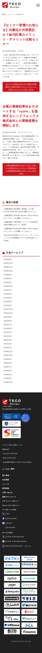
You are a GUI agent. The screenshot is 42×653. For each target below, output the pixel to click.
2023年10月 (8, 271)
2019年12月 (8, 382)
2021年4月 (8, 336)
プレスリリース (26, 132)
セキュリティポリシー (10, 505)
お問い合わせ (7, 492)
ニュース (5, 484)
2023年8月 (8, 278)
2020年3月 (8, 378)
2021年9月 (8, 317)
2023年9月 (8, 275)
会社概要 (5, 480)
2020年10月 (8, 355)
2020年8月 (8, 363)
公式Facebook (9, 518)
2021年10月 (8, 313)
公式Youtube (10, 527)
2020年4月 (8, 374)
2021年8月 (8, 321)
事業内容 (5, 449)
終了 (22, 51)
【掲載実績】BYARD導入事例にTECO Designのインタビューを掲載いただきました (21, 230)
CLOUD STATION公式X (13, 537)
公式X (6, 514)
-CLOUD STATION (9, 453)
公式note (7, 523)
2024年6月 (8, 259)
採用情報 (5, 488)
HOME (3, 14)
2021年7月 (8, 324)
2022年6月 (8, 294)
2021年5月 (8, 332)
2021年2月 (8, 344)
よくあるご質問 (8, 469)
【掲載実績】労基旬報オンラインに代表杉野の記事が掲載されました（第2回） (21, 223)
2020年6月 (8, 370)
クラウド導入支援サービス (12, 445)
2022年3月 (8, 305)
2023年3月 (8, 282)
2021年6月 (8, 328)
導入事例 (5, 475)
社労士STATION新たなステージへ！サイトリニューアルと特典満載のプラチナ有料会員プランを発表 (21, 237)
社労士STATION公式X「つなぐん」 (17, 546)
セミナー (11, 14)
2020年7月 (8, 367)
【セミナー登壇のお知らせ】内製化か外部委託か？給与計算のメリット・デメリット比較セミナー (21, 34)
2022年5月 (8, 298)
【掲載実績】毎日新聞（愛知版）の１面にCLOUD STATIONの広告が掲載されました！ (20, 210)
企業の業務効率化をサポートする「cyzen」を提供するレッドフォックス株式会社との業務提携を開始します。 (21, 116)
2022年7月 (8, 290)
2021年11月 (8, 309)
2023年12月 (8, 263)
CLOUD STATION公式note (14, 541)
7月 (23, 14)
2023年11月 (8, 267)
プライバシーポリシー (10, 501)
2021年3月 (8, 340)
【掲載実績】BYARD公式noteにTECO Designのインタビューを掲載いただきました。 (21, 217)
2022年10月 (8, 286)
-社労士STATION (9, 458)
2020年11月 (8, 351)
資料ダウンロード (9, 497)
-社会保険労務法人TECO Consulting (16, 462)
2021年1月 (8, 347)
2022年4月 (8, 301)
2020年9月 (8, 359)
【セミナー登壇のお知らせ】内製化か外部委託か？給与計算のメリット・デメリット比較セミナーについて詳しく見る (21, 86)
